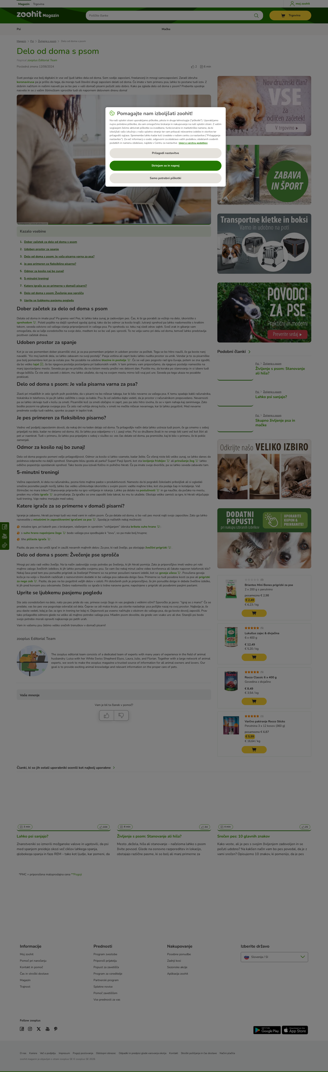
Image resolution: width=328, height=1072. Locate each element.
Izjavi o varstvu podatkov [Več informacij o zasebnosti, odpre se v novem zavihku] (193, 143)
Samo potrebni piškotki (165, 178)
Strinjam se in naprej (165, 166)
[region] (165, 147)
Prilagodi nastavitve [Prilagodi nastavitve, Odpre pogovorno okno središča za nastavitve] (165, 153)
